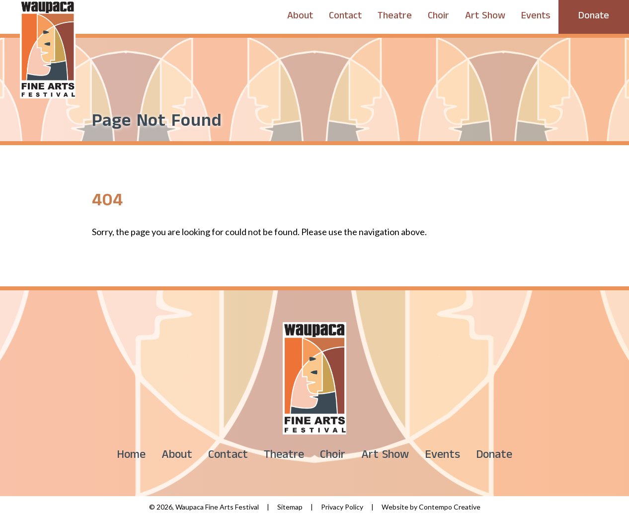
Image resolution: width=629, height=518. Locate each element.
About (300, 17)
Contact (345, 17)
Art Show (485, 17)
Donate (593, 17)
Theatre (395, 17)
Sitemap (290, 507)
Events (535, 17)
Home (131, 456)
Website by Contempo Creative (431, 507)
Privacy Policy (342, 507)
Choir (438, 17)
